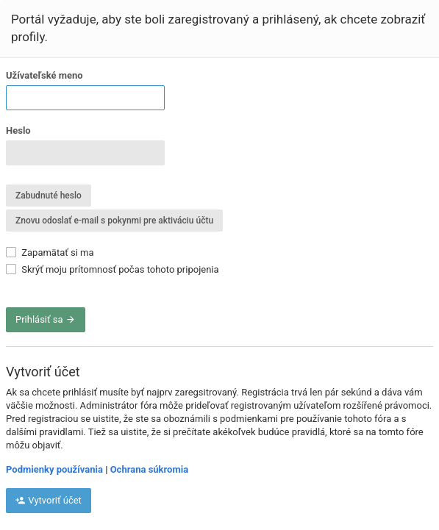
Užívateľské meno (44, 75)
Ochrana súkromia (149, 469)
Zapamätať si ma (50, 252)
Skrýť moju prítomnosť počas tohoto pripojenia (112, 269)
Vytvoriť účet (48, 500)
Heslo (18, 130)
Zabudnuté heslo (48, 195)
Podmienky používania (54, 469)
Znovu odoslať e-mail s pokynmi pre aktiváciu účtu (114, 220)
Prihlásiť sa (45, 319)
